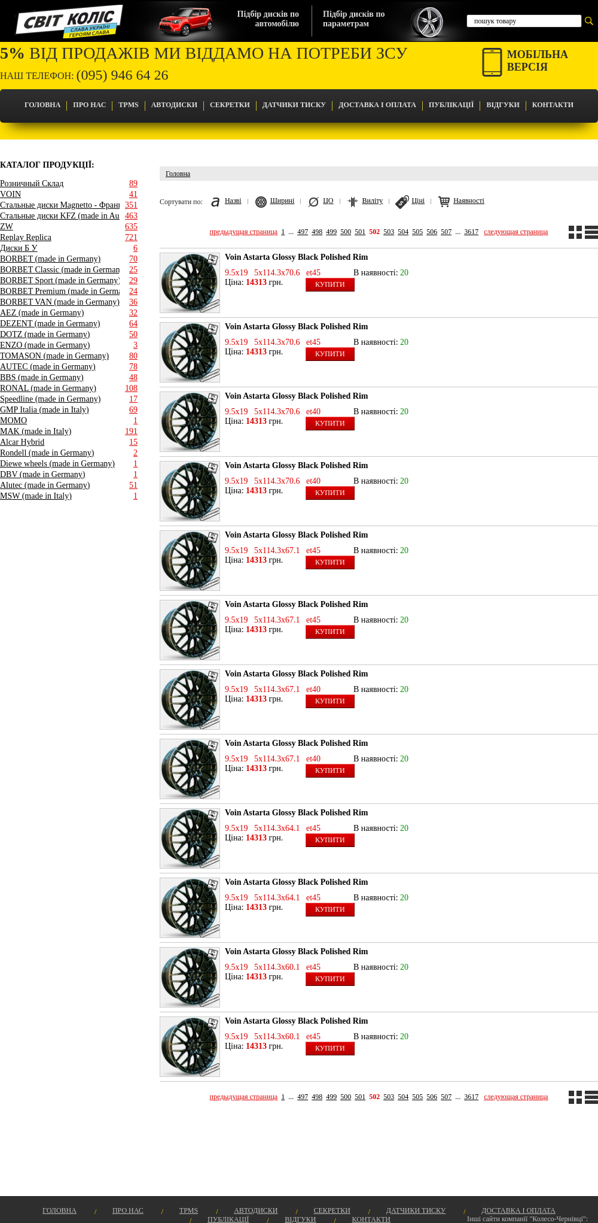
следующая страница (516, 231)
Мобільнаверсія (537, 60)
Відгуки (502, 105)
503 (388, 231)
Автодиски (174, 105)
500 (345, 231)
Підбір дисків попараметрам (354, 19)
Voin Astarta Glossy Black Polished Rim (296, 257)
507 (446, 231)
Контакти (552, 105)
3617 (471, 231)
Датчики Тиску (294, 105)
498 (317, 231)
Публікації (451, 105)
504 (403, 231)
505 (417, 231)
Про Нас (89, 105)
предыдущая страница (244, 231)
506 (431, 231)
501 (360, 231)
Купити (330, 284)
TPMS (128, 105)
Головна (42, 105)
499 (331, 231)
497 (302, 231)
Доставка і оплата (377, 105)
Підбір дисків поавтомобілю (268, 19)
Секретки (230, 105)
